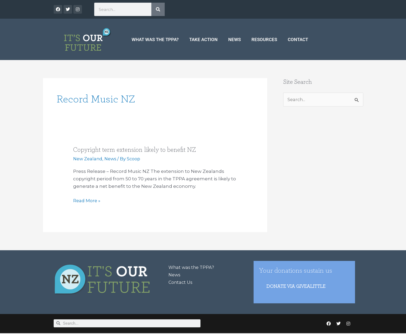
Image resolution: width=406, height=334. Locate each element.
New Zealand (88, 158)
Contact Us (181, 282)
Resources (264, 39)
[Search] (158, 9)
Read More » (87, 200)
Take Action (203, 39)
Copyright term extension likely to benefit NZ (137, 149)
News (234, 39)
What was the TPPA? (155, 39)
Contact (298, 39)
